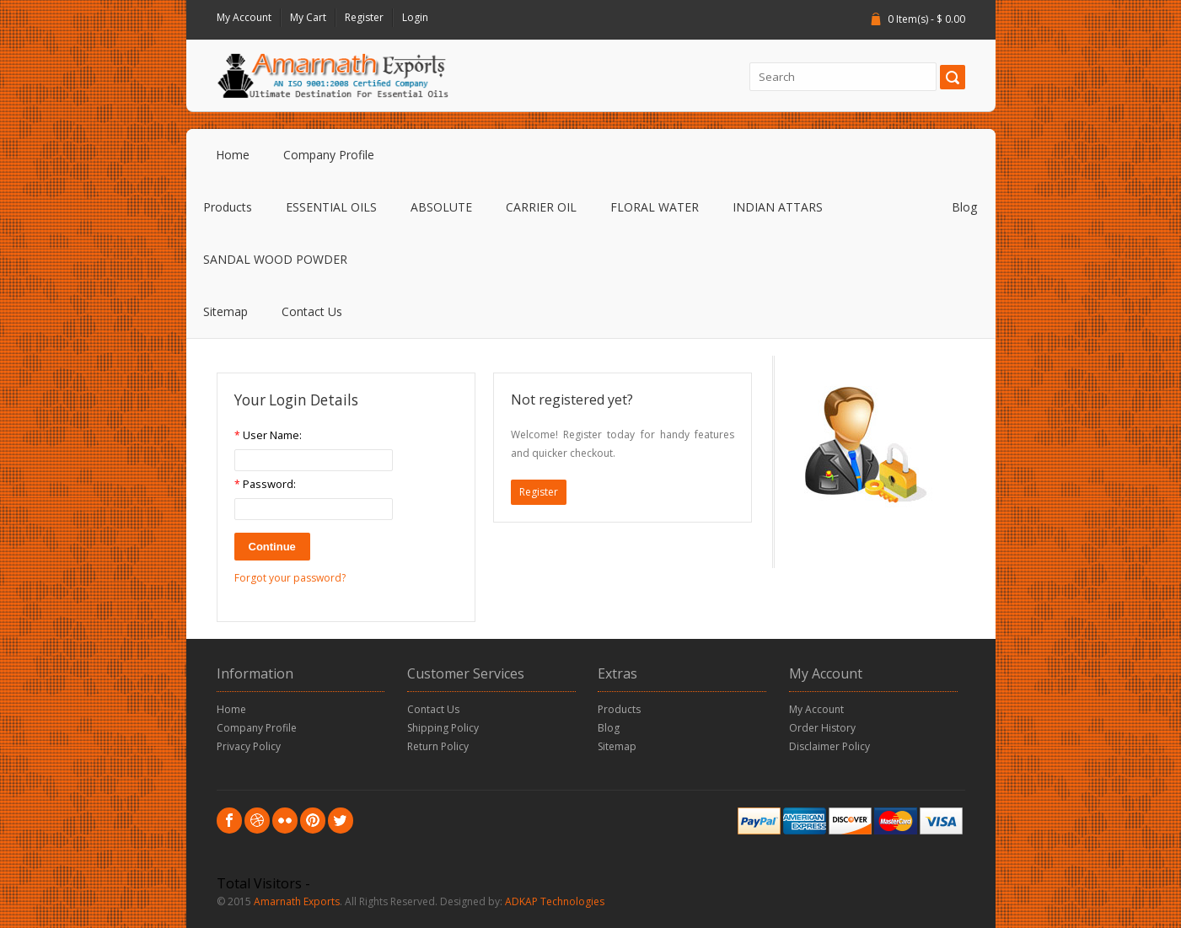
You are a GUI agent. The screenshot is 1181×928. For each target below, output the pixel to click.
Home (233, 155)
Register (364, 17)
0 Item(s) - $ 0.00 (926, 19)
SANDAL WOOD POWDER (275, 259)
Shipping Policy (443, 728)
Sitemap (225, 311)
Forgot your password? (290, 578)
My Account (244, 17)
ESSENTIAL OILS (331, 207)
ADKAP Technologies (554, 901)
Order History (822, 728)
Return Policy (438, 746)
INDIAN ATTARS (778, 207)
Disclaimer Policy (829, 746)
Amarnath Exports (297, 901)
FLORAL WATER (654, 207)
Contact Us (312, 311)
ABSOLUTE (441, 207)
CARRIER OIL (541, 207)
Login (415, 17)
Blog (964, 207)
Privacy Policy (249, 746)
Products (227, 207)
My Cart (308, 17)
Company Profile (328, 155)
